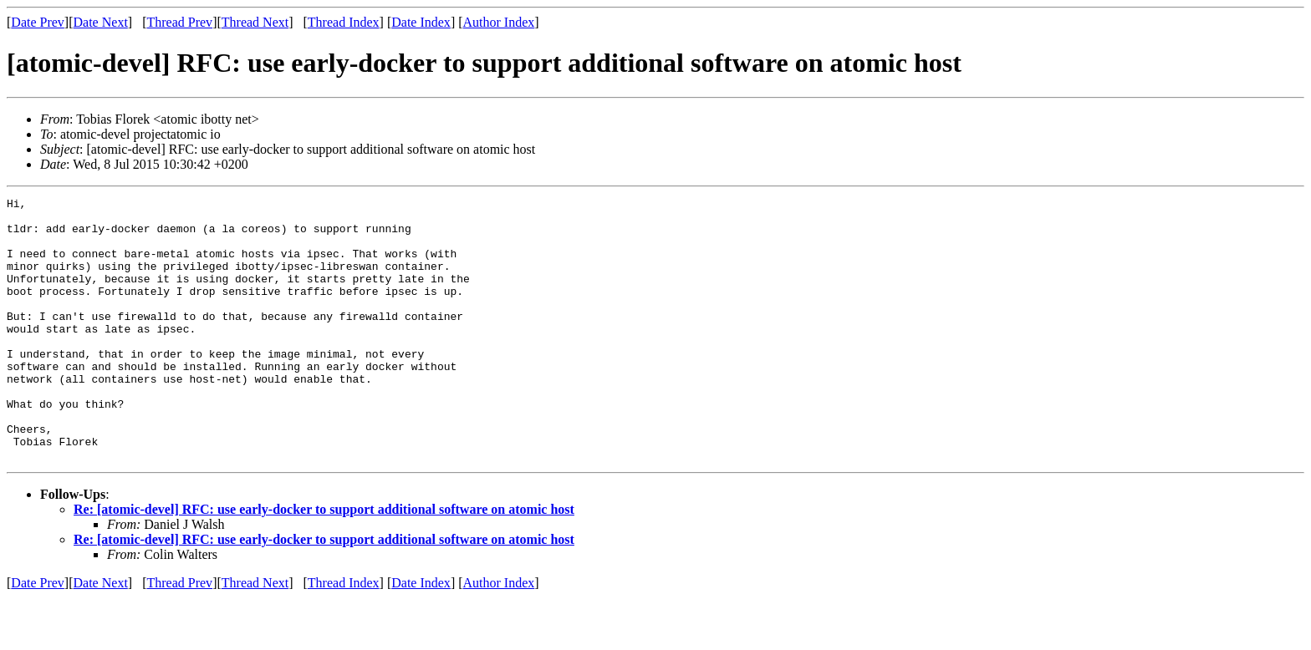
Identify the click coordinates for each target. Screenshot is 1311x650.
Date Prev (37, 22)
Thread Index (344, 22)
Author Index (499, 22)
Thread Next (255, 22)
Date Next (101, 22)
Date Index (421, 22)
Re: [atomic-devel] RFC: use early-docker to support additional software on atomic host (324, 562)
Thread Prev (179, 22)
